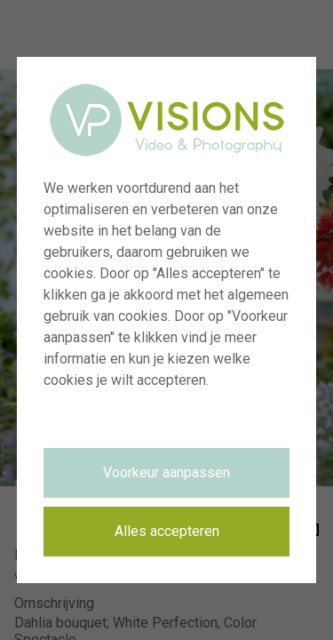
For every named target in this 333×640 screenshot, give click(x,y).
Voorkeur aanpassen (166, 472)
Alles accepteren (167, 531)
